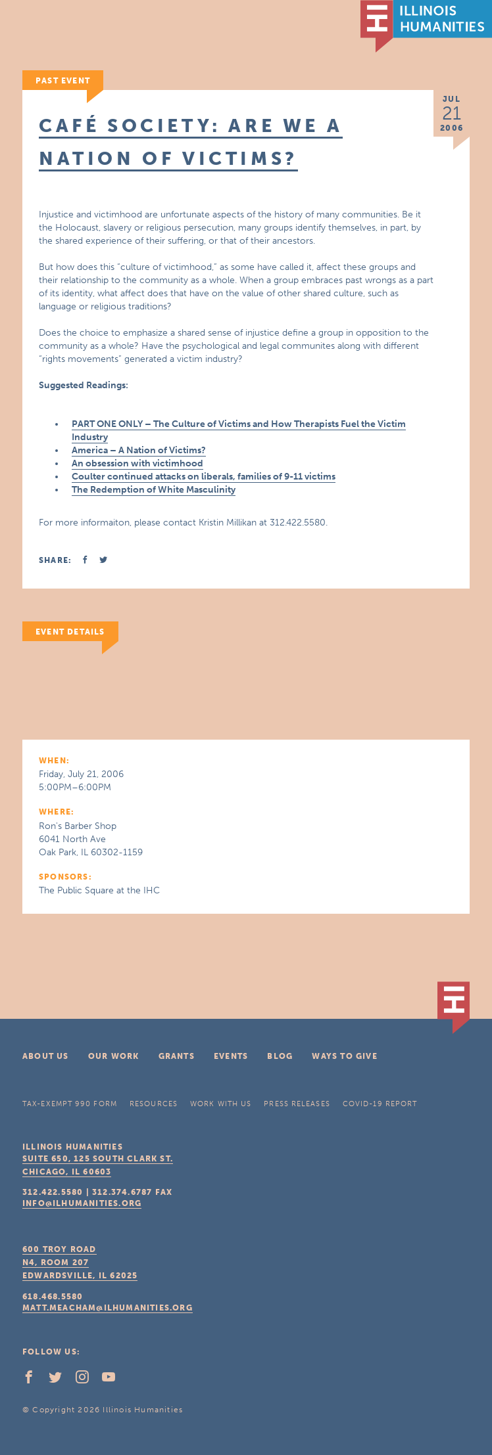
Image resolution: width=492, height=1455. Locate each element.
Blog (280, 1056)
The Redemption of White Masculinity (153, 489)
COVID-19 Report (380, 1104)
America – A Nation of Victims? (139, 450)
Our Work (113, 1056)
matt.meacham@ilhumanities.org (107, 1307)
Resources (154, 1104)
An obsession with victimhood (137, 463)
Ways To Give (344, 1056)
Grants (177, 1056)
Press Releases (297, 1104)
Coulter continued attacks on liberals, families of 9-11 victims (203, 476)
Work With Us (220, 1104)
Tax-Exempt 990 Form (69, 1104)
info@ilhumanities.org (81, 1203)
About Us (45, 1056)
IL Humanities (426, 26)
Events (231, 1056)
